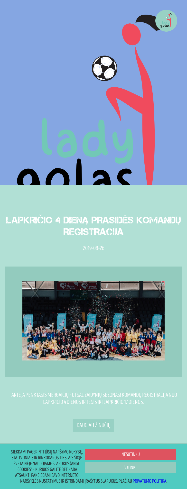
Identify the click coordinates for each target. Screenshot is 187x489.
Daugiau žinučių (94, 425)
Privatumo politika (149, 481)
